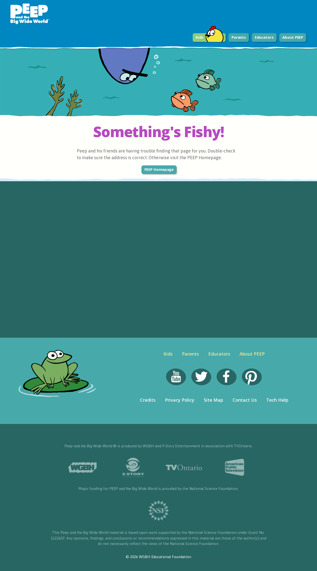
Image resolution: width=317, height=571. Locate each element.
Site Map (213, 400)
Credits (148, 400)
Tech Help (277, 400)
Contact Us (245, 400)
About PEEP (292, 37)
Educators (264, 37)
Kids (210, 37)
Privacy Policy (179, 400)
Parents (239, 37)
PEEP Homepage (159, 169)
